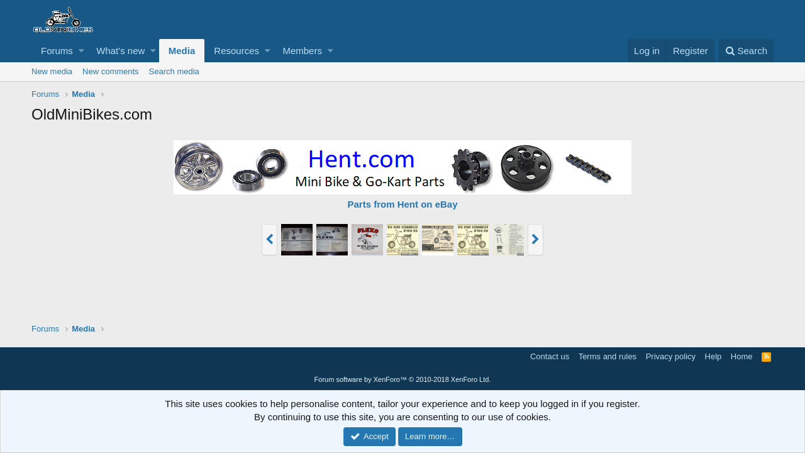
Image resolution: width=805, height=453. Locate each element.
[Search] (746, 50)
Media (182, 50)
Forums (57, 50)
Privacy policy (671, 356)
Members (302, 50)
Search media (174, 71)
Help (713, 356)
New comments (110, 71)
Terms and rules (607, 356)
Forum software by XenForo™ (402, 379)
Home (742, 356)
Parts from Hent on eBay (402, 204)
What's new (120, 50)
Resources (236, 50)
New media (51, 71)
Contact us (549, 356)
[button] (81, 50)
